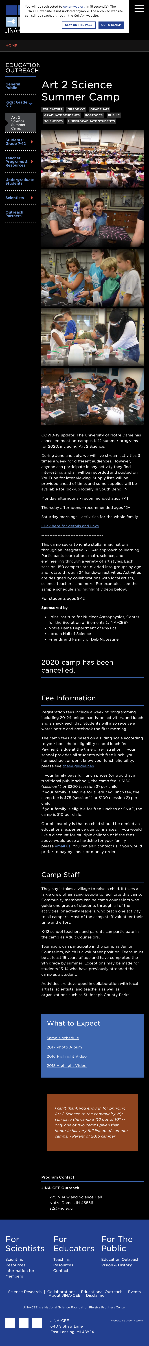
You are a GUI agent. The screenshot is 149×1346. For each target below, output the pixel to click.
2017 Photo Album (64, 1047)
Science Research (25, 1292)
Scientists (14, 198)
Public (114, 115)
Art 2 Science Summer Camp (18, 123)
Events (134, 1292)
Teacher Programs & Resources (16, 161)
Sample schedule (63, 1038)
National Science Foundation (66, 1307)
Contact (61, 1271)
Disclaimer (96, 1295)
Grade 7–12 (99, 109)
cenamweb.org (74, 6)
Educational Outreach (101, 1292)
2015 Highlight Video (67, 1065)
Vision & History (116, 1265)
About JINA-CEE (64, 1295)
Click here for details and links (70, 526)
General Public (12, 86)
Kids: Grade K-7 (16, 104)
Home (11, 46)
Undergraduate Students (19, 182)
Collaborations (61, 1292)
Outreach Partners (14, 214)
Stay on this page (79, 24)
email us (63, 846)
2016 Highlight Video (67, 1056)
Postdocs (94, 115)
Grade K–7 (76, 109)
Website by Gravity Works (123, 1320)
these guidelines (78, 766)
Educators (52, 109)
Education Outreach (23, 68)
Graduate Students (62, 115)
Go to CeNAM (111, 24)
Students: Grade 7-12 (15, 142)
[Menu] (139, 8)
